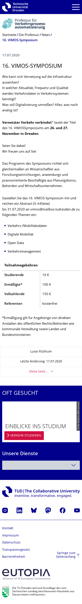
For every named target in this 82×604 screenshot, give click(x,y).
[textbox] (41, 465)
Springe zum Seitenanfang (65, 555)
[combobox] (41, 465)
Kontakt (7, 528)
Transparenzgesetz (16, 550)
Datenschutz (11, 542)
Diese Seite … (39, 371)
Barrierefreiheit (13, 557)
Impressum (10, 535)
